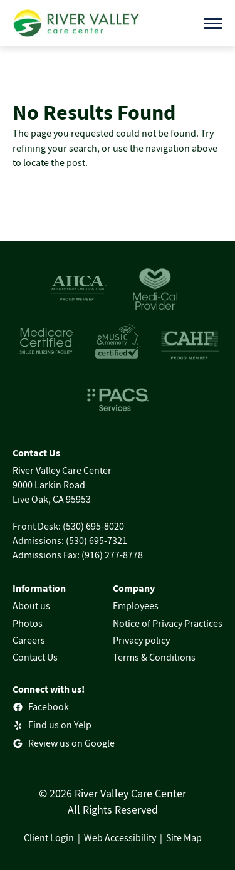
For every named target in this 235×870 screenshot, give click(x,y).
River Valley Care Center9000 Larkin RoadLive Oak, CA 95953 (62, 484)
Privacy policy (141, 640)
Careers (29, 640)
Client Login (49, 837)
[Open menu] (213, 23)
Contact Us (35, 657)
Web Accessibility (120, 837)
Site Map (184, 837)
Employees (136, 605)
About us (31, 605)
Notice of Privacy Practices (167, 623)
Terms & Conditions (154, 657)
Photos (28, 623)
